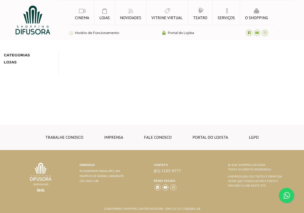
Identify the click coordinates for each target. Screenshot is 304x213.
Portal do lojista (210, 137)
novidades (130, 14)
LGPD (254, 137)
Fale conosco (158, 137)
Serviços (226, 14)
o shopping (256, 14)
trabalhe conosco (64, 137)
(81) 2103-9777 (167, 170)
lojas (104, 14)
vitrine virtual (167, 14)
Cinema (82, 14)
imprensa (113, 137)
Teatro (200, 14)
